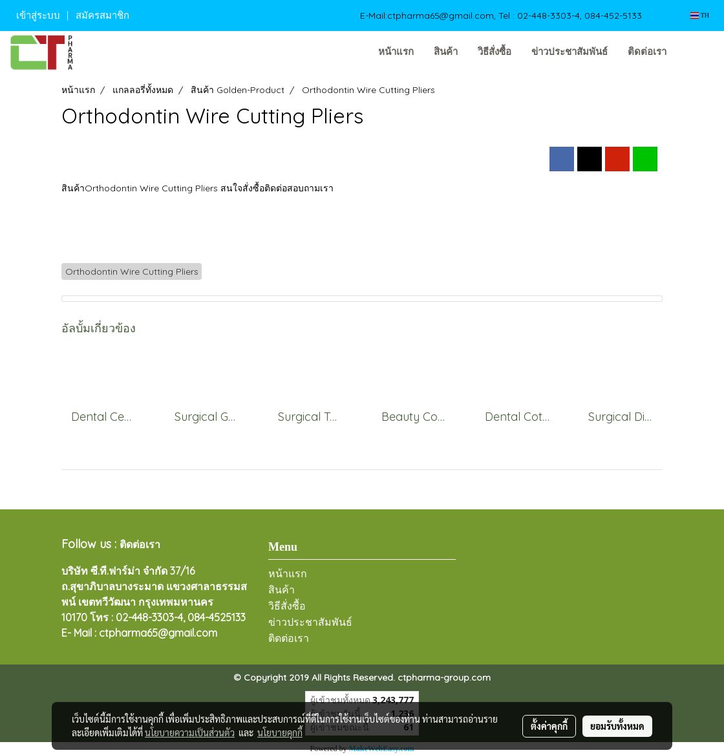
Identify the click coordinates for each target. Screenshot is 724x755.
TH (699, 15)
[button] (696, 52)
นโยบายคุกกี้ (280, 732)
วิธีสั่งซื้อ (494, 52)
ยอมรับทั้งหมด (617, 726)
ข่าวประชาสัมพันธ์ (569, 52)
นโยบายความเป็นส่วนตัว (190, 732)
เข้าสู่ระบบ (38, 15)
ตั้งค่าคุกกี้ (549, 726)
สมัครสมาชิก (102, 15)
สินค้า (446, 52)
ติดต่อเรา (647, 52)
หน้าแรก (396, 52)
